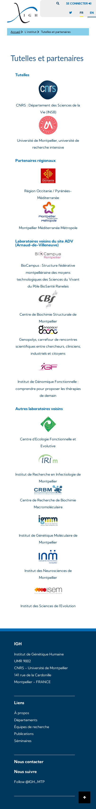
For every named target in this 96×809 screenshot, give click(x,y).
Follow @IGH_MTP (29, 782)
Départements (25, 720)
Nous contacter (28, 761)
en (92, 12)
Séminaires (22, 741)
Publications (23, 734)
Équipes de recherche (31, 727)
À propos (21, 713)
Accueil (15, 32)
